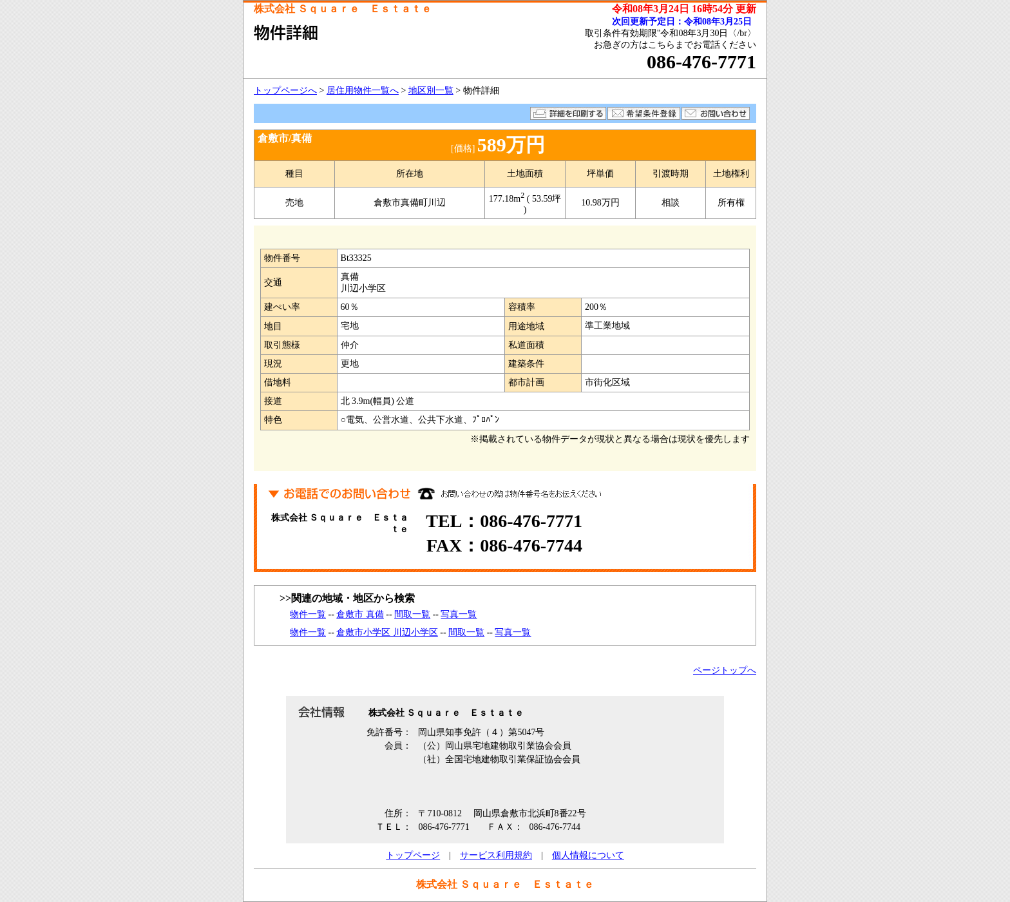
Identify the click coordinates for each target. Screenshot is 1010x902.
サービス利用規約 (496, 855)
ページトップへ (724, 670)
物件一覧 (308, 614)
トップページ (413, 855)
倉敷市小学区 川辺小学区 (387, 632)
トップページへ (285, 90)
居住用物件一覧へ (363, 90)
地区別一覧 (430, 90)
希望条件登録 (643, 113)
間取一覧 (412, 614)
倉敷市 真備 (360, 614)
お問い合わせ (715, 113)
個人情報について (588, 855)
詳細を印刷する (568, 113)
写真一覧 (459, 614)
